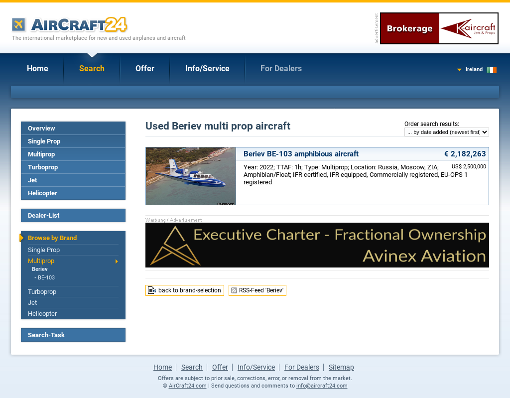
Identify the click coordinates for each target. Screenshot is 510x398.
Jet (32, 180)
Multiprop (41, 154)
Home (37, 68)
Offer (144, 68)
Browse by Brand (52, 238)
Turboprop (43, 167)
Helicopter (42, 193)
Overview (41, 128)
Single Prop (44, 141)
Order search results (431, 124)
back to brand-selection (189, 290)
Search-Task (46, 335)
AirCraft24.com (188, 386)
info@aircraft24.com (322, 386)
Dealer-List (43, 215)
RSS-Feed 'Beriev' (261, 290)
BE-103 (46, 277)
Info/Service (207, 68)
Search (92, 68)
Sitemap (341, 367)
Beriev (40, 269)
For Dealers (281, 68)
